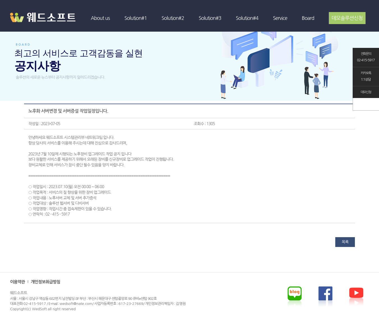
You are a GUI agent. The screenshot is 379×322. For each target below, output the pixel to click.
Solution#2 (172, 18)
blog (295, 296)
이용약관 (17, 282)
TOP (366, 104)
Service (280, 18)
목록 (345, 242)
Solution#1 (135, 18)
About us (100, 18)
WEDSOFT (46, 22)
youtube (325, 296)
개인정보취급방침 (45, 282)
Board (308, 18)
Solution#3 (210, 18)
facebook (356, 296)
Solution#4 (247, 18)
